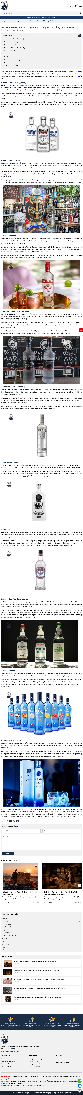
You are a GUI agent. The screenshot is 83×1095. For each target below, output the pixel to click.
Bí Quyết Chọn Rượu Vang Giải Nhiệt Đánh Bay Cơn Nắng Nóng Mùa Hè (19, 893)
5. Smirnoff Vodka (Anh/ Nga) (14, 51)
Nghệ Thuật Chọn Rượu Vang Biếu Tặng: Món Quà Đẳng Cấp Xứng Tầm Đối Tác (37, 997)
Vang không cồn (7, 927)
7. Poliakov (7, 57)
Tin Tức (4, 947)
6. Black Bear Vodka (10, 54)
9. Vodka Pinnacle (10, 63)
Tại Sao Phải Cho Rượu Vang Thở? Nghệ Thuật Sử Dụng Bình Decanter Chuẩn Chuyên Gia (40, 988)
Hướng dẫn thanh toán (35, 1061)
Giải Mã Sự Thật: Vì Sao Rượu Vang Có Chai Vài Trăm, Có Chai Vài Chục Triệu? (60, 893)
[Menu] (80, 5)
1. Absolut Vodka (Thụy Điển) (14, 39)
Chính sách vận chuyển (8, 1061)
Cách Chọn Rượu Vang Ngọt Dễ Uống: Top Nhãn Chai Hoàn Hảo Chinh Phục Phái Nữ (38, 979)
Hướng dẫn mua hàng (35, 1059)
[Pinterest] (14, 821)
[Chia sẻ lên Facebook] (10, 821)
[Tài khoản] (71, 5)
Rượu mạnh (5, 938)
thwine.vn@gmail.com (12, 1051)
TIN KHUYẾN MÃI (8, 957)
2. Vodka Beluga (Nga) (11, 42)
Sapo (70, 1093)
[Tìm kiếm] (80, 13)
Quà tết (4, 941)
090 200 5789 (12, 1049)
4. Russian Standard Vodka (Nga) (15, 48)
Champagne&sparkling (9, 935)
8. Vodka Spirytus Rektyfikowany (15, 60)
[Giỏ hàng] (76, 5)
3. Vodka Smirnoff (10, 45)
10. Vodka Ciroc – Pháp (12, 66)
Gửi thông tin (8, 853)
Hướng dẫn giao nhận (35, 1064)
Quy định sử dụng (6, 1066)
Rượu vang (5, 921)
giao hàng (38, 17)
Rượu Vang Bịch (7, 924)
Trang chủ (5, 918)
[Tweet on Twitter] (17, 821)
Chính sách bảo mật (7, 1059)
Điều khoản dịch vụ (34, 1066)
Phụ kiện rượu (6, 933)
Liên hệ (4, 950)
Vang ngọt (5, 930)
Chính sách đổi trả (6, 1064)
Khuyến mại (5, 944)
